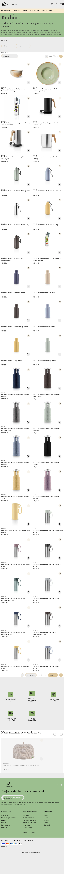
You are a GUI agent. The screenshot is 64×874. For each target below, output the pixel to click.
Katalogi (3, 822)
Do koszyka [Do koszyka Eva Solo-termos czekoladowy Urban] (28, 320)
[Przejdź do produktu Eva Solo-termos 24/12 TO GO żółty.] (48, 209)
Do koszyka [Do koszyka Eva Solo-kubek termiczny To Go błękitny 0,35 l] (59, 660)
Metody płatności (28, 818)
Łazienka (47, 818)
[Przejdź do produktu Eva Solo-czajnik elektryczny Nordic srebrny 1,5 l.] (16, 141)
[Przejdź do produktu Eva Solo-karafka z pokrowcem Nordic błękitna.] (16, 447)
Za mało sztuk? (27, 830)
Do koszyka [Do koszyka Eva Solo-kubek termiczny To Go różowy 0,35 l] (28, 558)
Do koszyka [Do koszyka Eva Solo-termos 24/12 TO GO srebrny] (28, 218)
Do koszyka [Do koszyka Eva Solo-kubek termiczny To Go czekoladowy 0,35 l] (59, 626)
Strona (50, 56)
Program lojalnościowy (8, 818)
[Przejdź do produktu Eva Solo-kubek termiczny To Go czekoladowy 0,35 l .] (48, 617)
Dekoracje (47, 825)
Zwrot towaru (27, 825)
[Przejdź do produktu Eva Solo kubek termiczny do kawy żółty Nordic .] (16, 515)
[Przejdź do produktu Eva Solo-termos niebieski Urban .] (16, 277)
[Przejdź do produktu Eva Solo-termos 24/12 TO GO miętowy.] (16, 175)
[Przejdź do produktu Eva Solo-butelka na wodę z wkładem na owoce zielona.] (48, 243)
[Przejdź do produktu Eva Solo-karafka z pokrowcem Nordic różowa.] (48, 481)
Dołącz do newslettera (13, 798)
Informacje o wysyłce (29, 822)
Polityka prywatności (29, 820)
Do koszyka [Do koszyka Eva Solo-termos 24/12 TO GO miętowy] (28, 184)
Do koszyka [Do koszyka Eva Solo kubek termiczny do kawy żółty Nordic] (28, 524)
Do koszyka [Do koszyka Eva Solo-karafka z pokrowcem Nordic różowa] (59, 490)
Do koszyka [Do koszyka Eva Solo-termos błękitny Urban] (59, 320)
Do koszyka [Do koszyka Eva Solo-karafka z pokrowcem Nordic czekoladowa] (59, 388)
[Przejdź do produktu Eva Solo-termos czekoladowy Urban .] (16, 311)
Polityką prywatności (19, 804)
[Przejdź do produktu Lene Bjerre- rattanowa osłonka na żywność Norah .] (23, 750)
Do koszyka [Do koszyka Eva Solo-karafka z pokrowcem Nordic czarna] (59, 456)
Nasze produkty (14, 14)
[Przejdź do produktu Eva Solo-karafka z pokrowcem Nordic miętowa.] (48, 413)
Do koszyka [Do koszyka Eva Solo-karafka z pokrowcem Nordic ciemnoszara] (28, 422)
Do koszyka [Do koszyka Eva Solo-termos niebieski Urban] (28, 286)
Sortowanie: (4, 52)
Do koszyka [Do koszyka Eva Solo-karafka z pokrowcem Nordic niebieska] (28, 388)
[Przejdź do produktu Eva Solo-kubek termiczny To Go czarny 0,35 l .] (48, 549)
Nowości (4, 820)
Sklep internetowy (30, 852)
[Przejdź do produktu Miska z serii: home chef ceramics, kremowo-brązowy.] (16, 73)
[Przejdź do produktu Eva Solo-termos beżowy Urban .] (48, 277)
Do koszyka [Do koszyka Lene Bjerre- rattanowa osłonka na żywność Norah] (41, 759)
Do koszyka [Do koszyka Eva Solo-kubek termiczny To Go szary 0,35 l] (59, 592)
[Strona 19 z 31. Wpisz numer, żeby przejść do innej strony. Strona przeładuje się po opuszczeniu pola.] (54, 56)
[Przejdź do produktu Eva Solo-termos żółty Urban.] (16, 345)
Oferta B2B (4, 827)
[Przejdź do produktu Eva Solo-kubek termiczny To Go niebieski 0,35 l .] (16, 617)
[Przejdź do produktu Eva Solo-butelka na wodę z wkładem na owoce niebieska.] (16, 107)
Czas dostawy (27, 827)
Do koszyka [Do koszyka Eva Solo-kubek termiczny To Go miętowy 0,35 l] (59, 524)
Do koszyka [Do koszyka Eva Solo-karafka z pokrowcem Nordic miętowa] (59, 422)
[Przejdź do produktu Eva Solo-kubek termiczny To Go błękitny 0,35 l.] (48, 651)
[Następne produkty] (53, 675)
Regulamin (22, 802)
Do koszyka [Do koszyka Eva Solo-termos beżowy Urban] (59, 286)
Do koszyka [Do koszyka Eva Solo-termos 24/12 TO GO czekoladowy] (28, 252)
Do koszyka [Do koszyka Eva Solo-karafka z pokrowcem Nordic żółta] (28, 490)
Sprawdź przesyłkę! (29, 832)
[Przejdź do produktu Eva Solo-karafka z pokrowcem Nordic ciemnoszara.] (16, 413)
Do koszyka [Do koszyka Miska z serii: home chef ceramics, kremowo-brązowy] (28, 82)
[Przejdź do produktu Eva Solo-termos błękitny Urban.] (48, 311)
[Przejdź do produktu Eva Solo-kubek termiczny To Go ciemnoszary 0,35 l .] (16, 583)
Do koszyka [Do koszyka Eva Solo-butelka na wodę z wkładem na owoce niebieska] (28, 116)
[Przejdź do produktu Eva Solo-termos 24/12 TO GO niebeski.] (48, 175)
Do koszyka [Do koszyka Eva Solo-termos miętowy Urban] (59, 354)
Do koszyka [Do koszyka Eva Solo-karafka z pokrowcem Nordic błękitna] (28, 456)
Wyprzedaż (4, 815)
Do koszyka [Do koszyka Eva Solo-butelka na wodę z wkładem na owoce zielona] (59, 252)
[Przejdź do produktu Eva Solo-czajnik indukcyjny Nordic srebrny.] (48, 141)
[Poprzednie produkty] (31, 675)
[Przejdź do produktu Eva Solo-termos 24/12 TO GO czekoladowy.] (16, 243)
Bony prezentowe (6, 825)
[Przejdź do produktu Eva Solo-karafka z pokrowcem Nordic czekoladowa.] (48, 379)
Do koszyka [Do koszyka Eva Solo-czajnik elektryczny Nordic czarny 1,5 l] (59, 116)
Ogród (46, 822)
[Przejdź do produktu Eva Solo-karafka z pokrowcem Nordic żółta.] (16, 481)
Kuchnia (46, 820)
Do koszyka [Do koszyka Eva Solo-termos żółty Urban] (28, 354)
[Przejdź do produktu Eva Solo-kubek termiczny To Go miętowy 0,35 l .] (48, 515)
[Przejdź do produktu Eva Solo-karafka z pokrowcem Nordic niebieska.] (16, 379)
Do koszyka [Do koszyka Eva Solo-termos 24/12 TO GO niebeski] (59, 184)
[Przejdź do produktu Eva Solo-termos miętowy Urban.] (48, 345)
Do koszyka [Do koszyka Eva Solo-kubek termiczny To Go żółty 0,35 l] (28, 660)
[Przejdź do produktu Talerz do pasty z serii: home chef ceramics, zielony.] (48, 73)
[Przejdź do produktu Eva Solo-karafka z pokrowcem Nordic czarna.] (48, 447)
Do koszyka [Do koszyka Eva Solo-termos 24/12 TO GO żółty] (59, 218)
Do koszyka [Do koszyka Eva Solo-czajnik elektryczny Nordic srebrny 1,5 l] (28, 150)
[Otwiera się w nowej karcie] (57, 785)
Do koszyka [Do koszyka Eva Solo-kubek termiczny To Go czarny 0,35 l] (59, 558)
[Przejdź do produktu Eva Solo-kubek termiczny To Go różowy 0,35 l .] (16, 549)
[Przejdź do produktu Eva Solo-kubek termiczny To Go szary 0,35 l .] (48, 583)
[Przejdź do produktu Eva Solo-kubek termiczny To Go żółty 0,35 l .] (16, 651)
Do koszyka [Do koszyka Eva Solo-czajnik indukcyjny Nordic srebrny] (59, 150)
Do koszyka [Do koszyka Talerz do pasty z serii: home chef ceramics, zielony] (59, 82)
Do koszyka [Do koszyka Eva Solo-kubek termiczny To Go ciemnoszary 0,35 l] (28, 592)
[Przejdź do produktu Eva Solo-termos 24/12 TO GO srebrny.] (16, 209)
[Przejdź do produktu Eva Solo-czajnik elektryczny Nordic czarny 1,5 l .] (48, 107)
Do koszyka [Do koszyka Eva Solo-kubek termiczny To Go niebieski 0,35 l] (28, 626)
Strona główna (4, 14)
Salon (46, 815)
